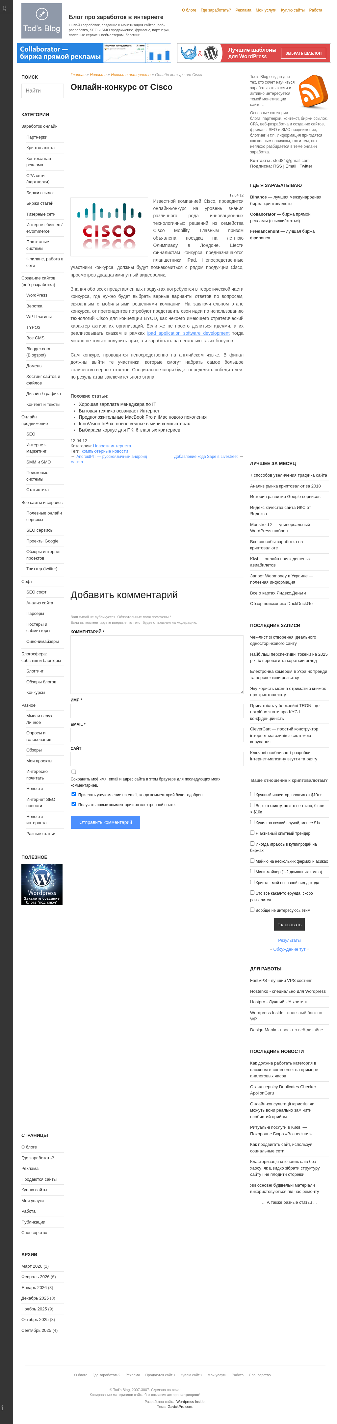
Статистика (37, 489)
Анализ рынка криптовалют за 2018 (285, 486)
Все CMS (35, 337)
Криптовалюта (40, 147)
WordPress (36, 295)
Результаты (289, 940)
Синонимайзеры (42, 641)
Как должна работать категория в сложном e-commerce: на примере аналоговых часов (284, 1069)
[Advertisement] (157, 143)
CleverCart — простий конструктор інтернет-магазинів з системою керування (284, 735)
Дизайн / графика (43, 393)
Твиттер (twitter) (42, 568)
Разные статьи (40, 833)
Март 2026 (31, 1266)
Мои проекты (39, 760)
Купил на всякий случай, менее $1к (288, 823)
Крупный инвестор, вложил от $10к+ (289, 795)
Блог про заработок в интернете (116, 17)
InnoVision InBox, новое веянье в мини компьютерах (134, 423)
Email (77, 724)
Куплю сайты (293, 10)
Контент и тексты (43, 404)
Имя (76, 700)
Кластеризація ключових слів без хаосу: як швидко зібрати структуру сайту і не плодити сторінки (285, 1168)
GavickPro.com (180, 1407)
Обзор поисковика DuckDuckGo (281, 603)
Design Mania (263, 1029)
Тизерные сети (41, 214)
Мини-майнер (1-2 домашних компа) (289, 872)
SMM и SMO (38, 462)
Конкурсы (35, 692)
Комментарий (87, 632)
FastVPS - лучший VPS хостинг (281, 980)
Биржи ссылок (40, 192)
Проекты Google (42, 541)
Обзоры (34, 750)
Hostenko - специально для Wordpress (288, 991)
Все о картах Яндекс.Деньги (278, 593)
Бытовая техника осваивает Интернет (119, 410)
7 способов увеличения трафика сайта (288, 475)
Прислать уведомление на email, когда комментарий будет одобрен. (136, 794)
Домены (34, 365)
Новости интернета (130, 74)
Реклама (243, 10)
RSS (277, 166)
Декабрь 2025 (35, 1298)
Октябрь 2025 (35, 1319)
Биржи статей (39, 203)
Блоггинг (34, 671)
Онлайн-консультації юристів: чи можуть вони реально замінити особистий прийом (282, 1110)
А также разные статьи (289, 1202)
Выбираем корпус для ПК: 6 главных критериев (129, 430)
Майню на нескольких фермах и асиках (292, 861)
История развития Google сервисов (285, 496)
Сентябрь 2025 (36, 1330)
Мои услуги (266, 10)
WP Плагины (39, 316)
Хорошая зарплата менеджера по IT (117, 404)
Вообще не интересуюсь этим (283, 910)
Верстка (34, 305)
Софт (26, 581)
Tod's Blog (41, 21)
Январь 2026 (34, 1287)
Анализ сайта (39, 602)
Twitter (305, 166)
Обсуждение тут (289, 949)
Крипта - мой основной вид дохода (287, 883)
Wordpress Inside (266, 1012)
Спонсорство (34, 1232)
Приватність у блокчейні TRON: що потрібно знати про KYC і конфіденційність (285, 712)
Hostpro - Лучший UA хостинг (278, 1001)
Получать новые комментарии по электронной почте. (123, 804)
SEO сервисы (39, 530)
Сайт (75, 748)
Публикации (33, 1222)
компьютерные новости (105, 451)
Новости (98, 74)
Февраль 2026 (35, 1276)
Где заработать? (216, 10)
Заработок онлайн (39, 126)
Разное (28, 705)
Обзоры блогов (41, 681)
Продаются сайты (39, 1179)
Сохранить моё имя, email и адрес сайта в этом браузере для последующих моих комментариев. (145, 782)
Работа (316, 10)
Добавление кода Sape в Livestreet (206, 456)
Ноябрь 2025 (34, 1308)
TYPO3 (33, 327)
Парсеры (35, 613)
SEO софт (36, 592)
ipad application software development (188, 333)
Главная (77, 74)
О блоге (189, 10)
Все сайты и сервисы (42, 502)
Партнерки (36, 137)
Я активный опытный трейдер (283, 833)
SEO (30, 434)
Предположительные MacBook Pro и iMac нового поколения (143, 417)
